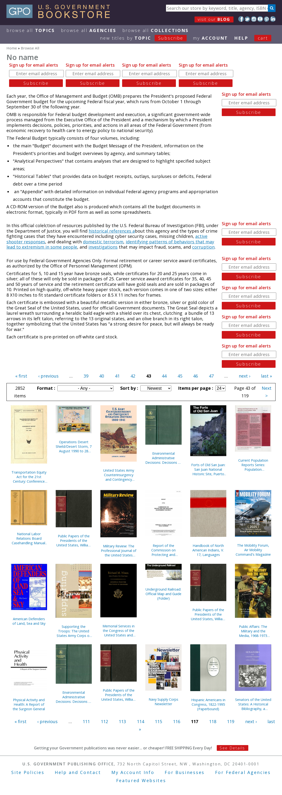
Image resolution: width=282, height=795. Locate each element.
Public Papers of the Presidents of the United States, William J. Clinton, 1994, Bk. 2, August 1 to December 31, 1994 (119, 695)
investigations (103, 247)
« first (21, 376)
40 (101, 376)
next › (244, 376)
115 (158, 721)
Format (45, 388)
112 (104, 721)
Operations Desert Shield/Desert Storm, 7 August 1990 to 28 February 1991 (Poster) (74, 446)
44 (164, 376)
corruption (203, 247)
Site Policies (27, 772)
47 (211, 376)
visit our (214, 19)
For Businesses (185, 772)
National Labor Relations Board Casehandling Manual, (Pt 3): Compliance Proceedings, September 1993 (29, 538)
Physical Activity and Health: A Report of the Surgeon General (29, 704)
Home (11, 48)
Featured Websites (141, 780)
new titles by (146, 38)
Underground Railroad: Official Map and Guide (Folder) (163, 594)
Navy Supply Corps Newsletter (163, 701)
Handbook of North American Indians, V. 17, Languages (208, 550)
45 (180, 376)
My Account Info (132, 772)
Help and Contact (78, 772)
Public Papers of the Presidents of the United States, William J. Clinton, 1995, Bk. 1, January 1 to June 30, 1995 (208, 614)
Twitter (247, 19)
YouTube (260, 19)
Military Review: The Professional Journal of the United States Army (118, 550)
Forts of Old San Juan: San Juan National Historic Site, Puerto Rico (208, 469)
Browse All (30, 30)
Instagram (253, 19)
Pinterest (266, 19)
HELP (241, 38)
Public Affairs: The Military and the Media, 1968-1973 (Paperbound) (253, 631)
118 (212, 721)
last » (266, 376)
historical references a (112, 231)
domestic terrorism (103, 242)
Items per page (195, 388)
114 (140, 721)
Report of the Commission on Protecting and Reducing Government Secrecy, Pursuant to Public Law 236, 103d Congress (163, 550)
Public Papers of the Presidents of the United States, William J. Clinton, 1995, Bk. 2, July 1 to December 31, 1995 (74, 540)
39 (86, 376)
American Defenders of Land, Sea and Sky (28, 621)
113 (122, 721)
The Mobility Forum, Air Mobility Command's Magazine (253, 550)
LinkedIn (273, 19)
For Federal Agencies (243, 772)
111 (86, 721)
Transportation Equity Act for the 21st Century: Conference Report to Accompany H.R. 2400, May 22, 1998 (28, 477)
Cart (263, 38)
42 (132, 376)
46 (195, 376)
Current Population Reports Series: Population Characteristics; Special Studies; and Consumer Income (253, 465)
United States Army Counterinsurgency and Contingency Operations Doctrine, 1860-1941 (118, 475)
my (210, 38)
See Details (232, 748)
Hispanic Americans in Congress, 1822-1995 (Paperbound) (208, 704)
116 (176, 721)
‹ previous (48, 376)
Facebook (241, 19)
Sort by (128, 388)
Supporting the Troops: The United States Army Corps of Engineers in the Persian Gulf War (74, 631)
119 (230, 721)
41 (117, 376)
